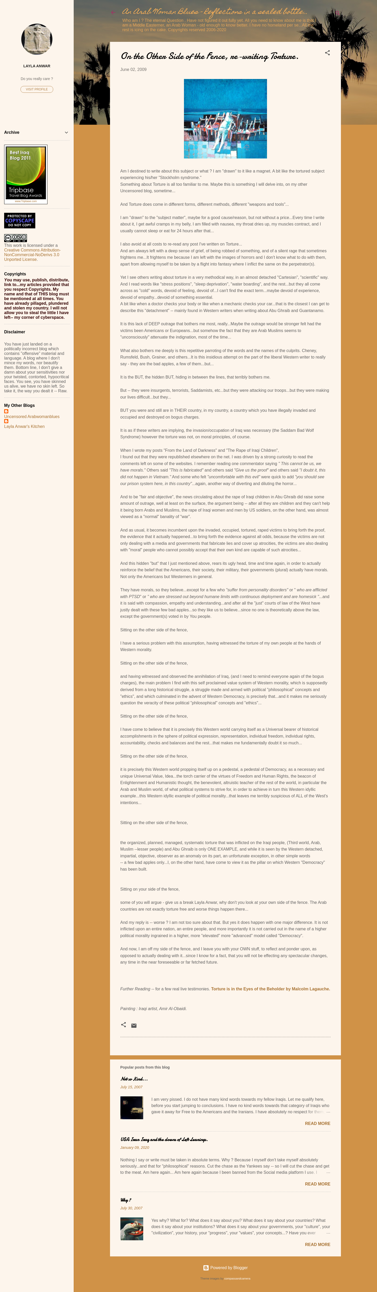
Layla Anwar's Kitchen (24, 426)
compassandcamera (237, 1278)
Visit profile (37, 89)
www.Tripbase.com (26, 201)
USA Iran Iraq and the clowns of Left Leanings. (164, 1139)
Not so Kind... (134, 1079)
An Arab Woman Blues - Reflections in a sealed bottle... (215, 12)
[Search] (338, 14)
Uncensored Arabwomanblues (31, 416)
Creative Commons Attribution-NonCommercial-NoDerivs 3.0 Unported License (32, 255)
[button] (327, 54)
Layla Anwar (36, 66)
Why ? (125, 1200)
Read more (318, 1123)
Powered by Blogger (225, 1268)
